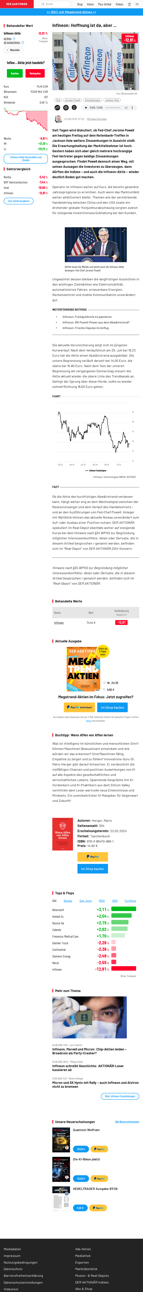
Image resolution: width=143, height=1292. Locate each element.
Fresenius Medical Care (65, 936)
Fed (58, 100)
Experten (82, 1262)
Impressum (12, 1256)
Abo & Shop (83, 1289)
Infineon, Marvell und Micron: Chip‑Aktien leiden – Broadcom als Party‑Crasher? (89, 1051)
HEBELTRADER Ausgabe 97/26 (95, 1189)
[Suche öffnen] (42, 4)
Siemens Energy (61, 956)
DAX (54, 901)
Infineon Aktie (12, 33)
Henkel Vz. (58, 916)
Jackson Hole (112, 100)
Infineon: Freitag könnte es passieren (87, 316)
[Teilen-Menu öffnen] (57, 107)
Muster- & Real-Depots (92, 1275)
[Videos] (119, 4)
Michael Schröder (97, 118)
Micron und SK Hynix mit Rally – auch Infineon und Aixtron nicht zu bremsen (95, 1084)
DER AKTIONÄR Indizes (92, 1282)
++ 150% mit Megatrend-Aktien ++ (71, 12)
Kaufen (15, 73)
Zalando (56, 930)
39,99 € (81, 1149)
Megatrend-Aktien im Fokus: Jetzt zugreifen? (95, 697)
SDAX (115, 901)
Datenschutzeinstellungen (23, 1282)
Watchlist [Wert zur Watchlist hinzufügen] (15, 50)
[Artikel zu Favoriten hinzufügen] (74, 107)
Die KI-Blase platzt (86, 1159)
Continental (58, 950)
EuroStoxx (130, 901)
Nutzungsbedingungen (20, 1262)
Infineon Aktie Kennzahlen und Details (26, 158)
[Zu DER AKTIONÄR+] (104, 4)
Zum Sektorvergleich (18, 201)
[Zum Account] (90, 4)
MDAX (102, 901)
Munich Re (58, 923)
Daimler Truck (60, 943)
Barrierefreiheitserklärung (23, 1275)
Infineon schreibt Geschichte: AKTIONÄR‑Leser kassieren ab (88, 1068)
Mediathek (83, 1256)
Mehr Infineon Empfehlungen (120, 1096)
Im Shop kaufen (112, 707)
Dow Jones (86, 901)
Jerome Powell (72, 100)
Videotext (11, 1289)
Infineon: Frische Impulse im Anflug (86, 328)
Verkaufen (35, 73)
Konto (88, 720)
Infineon (59, 622)
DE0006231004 (14, 42)
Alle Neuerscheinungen (127, 1121)
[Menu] (138, 4)
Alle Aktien (83, 1249)
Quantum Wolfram (86, 1130)
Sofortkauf (79, 707)
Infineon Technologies (114, 476)
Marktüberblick (86, 1269)
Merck (55, 963)
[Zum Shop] (80, 4)
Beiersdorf (58, 910)
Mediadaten (12, 1249)
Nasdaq (68, 901)
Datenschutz (13, 1269)
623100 (9, 38)
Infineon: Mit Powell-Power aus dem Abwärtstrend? (96, 322)
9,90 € (80, 1208)
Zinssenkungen (92, 100)
